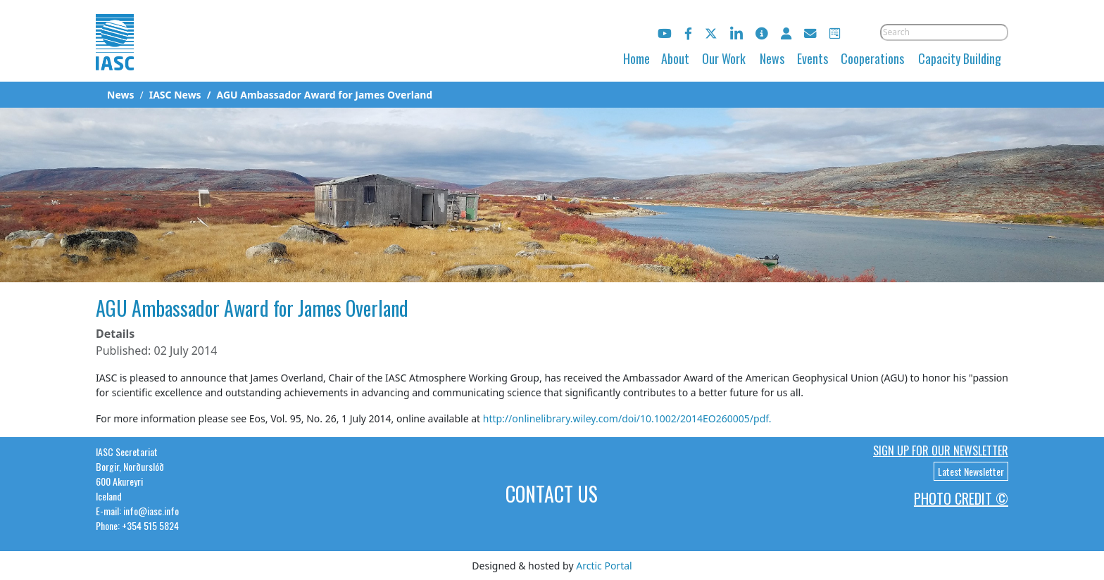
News (772, 58)
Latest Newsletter (971, 471)
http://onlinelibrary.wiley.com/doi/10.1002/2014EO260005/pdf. (627, 418)
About (675, 58)
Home (636, 58)
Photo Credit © (961, 498)
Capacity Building (959, 58)
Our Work (724, 58)
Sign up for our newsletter (940, 450)
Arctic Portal (604, 565)
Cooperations (872, 58)
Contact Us (552, 493)
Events (812, 58)
